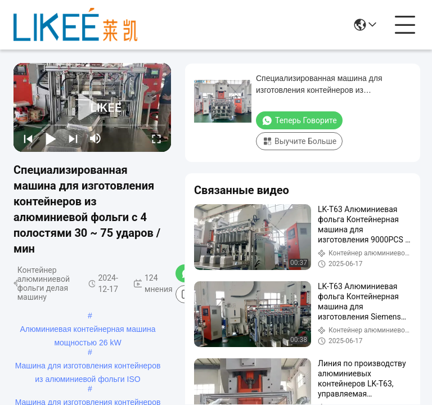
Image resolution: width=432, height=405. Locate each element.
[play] (92, 107)
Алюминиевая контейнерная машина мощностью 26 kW (87, 330)
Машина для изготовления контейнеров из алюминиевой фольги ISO (88, 366)
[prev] (28, 138)
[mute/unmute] (95, 138)
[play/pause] (50, 138)
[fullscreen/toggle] (156, 138)
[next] (73, 138)
